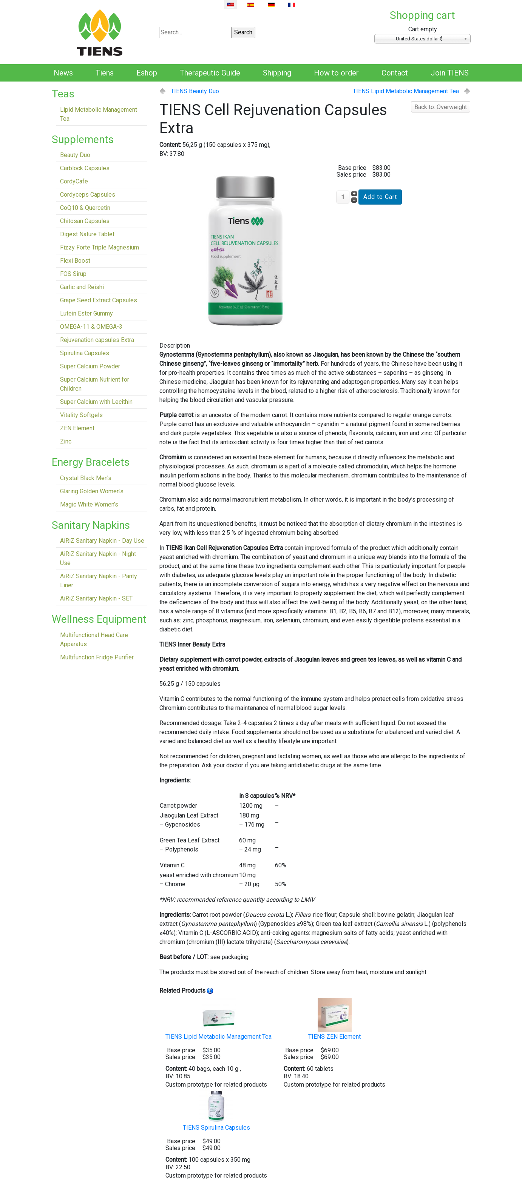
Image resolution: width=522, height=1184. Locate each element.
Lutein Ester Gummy (86, 313)
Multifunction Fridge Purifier (97, 657)
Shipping (277, 72)
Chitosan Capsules (85, 221)
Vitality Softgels (81, 415)
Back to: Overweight (440, 107)
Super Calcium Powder (90, 366)
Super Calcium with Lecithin (96, 401)
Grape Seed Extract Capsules (98, 300)
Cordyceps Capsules (87, 194)
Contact (394, 72)
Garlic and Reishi (82, 287)
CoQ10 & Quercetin (85, 207)
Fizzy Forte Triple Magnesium (99, 247)
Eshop (146, 72)
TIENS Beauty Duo (195, 91)
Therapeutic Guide (210, 72)
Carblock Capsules (85, 168)
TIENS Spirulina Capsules (216, 1110)
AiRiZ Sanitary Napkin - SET (96, 598)
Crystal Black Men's (85, 478)
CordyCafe (74, 181)
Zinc (65, 441)
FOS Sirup (73, 273)
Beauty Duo (75, 155)
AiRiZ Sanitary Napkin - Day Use (102, 540)
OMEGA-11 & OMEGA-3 (91, 326)
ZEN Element (77, 428)
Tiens (105, 72)
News (63, 72)
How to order (336, 72)
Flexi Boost (75, 260)
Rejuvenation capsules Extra (97, 339)
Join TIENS (450, 72)
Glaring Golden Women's (92, 491)
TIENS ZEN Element (334, 1019)
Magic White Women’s (89, 504)
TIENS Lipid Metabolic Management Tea (406, 91)
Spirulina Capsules (84, 353)
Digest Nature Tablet (87, 234)
